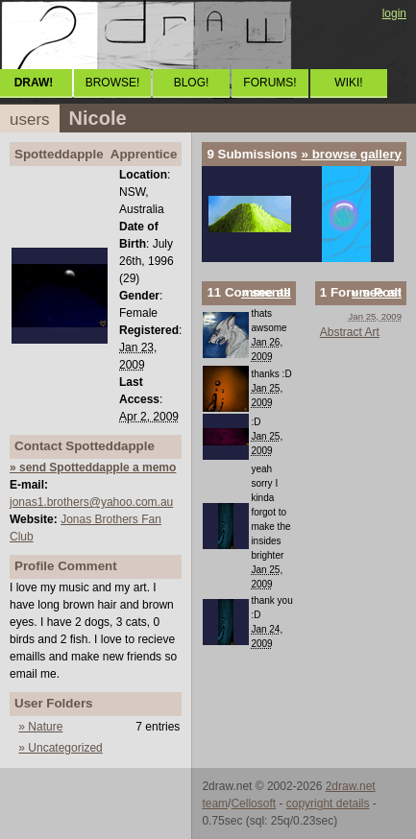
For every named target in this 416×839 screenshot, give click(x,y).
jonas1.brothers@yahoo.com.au (91, 502)
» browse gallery (352, 154)
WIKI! (348, 82)
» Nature (40, 726)
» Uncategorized (60, 748)
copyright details (328, 803)
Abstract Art (349, 332)
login (394, 13)
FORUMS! (269, 82)
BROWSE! (113, 82)
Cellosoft (253, 803)
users (30, 119)
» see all (266, 292)
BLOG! (191, 82)
